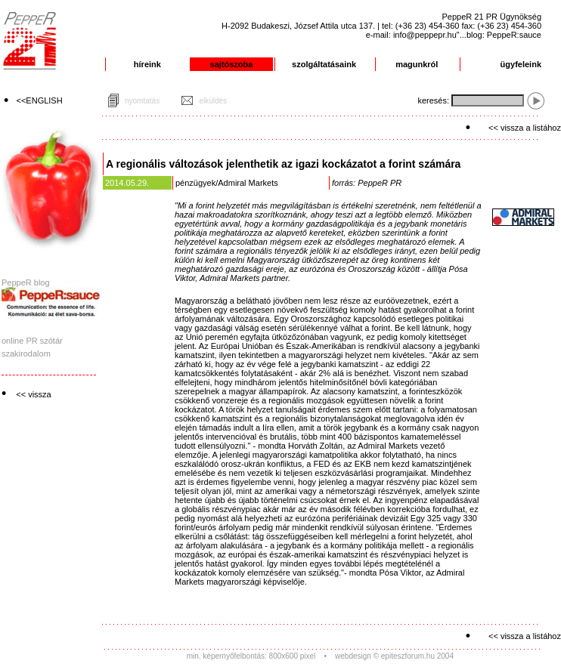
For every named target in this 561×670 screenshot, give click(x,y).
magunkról (416, 64)
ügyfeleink (521, 64)
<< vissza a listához (524, 127)
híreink (147, 64)
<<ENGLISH (40, 100)
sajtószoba (231, 64)
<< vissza (33, 394)
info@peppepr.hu (425, 34)
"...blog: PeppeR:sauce (499, 34)
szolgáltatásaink (324, 64)
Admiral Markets (247, 182)
